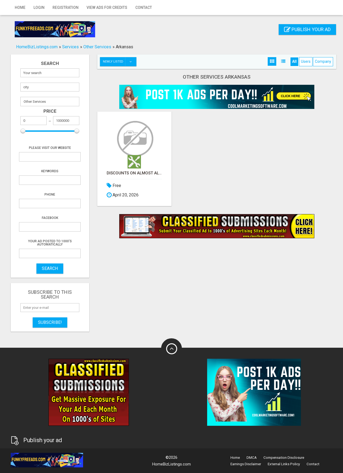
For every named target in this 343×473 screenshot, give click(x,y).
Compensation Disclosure (283, 458)
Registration (66, 7)
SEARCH (50, 268)
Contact (143, 7)
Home (20, 7)
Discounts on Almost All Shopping (134, 173)
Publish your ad (307, 29)
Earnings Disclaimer (245, 464)
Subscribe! (50, 322)
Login (38, 7)
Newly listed (119, 61)
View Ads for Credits (107, 7)
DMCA (252, 458)
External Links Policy (284, 464)
